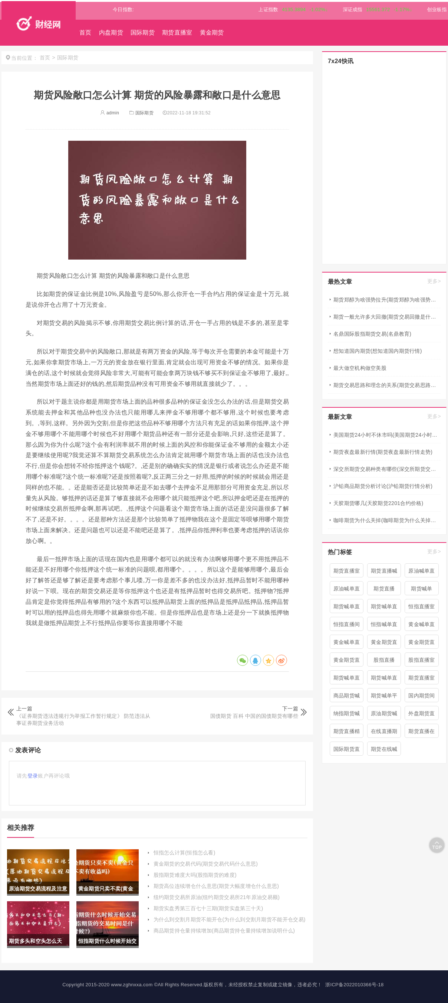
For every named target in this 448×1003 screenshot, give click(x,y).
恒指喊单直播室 (384, 626)
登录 (32, 776)
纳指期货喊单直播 (346, 715)
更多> (434, 281)
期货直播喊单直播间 (384, 572)
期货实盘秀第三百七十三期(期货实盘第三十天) (208, 908)
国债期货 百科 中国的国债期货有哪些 (254, 716)
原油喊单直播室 (346, 590)
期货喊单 (421, 589)
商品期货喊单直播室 (346, 697)
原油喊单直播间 (421, 572)
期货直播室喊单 (421, 679)
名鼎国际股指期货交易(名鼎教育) (372, 334)
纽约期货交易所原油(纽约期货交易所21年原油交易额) (217, 897)
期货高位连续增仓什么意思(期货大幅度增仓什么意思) (216, 886)
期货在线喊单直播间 (384, 751)
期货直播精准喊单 (346, 733)
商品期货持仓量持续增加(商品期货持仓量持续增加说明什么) (224, 931)
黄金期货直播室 (384, 644)
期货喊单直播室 (384, 679)
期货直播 (384, 589)
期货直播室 (177, 32)
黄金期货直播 (421, 644)
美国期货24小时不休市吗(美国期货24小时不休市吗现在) (387, 435)
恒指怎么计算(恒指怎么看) (184, 853)
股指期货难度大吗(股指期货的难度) (195, 875)
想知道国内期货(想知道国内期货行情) (377, 351)
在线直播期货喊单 (384, 733)
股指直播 (384, 660)
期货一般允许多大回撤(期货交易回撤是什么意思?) (387, 317)
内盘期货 (111, 32)
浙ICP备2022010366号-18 (354, 984)
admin (109, 112)
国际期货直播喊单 (346, 751)
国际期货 (143, 32)
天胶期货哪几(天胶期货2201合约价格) (378, 503)
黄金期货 (212, 32)
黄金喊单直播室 (346, 644)
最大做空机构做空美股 (359, 368)
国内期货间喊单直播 (421, 697)
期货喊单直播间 (346, 608)
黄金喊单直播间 (421, 626)
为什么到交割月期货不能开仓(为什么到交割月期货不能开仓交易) (230, 919)
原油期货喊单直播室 (384, 715)
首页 (85, 32)
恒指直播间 (346, 624)
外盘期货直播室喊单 (421, 715)
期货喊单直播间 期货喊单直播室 (384, 608)
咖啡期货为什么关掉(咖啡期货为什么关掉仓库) (387, 520)
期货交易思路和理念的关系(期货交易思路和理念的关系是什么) (387, 385)
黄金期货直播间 (346, 662)
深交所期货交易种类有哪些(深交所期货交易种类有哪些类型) (387, 469)
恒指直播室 (421, 606)
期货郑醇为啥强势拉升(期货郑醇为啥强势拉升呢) (387, 300)
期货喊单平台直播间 (384, 697)
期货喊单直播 (346, 679)
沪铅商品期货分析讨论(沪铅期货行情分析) (382, 486)
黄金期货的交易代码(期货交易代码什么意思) (206, 864)
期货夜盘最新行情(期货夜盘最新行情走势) (382, 452)
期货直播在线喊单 (421, 733)
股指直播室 (421, 660)
